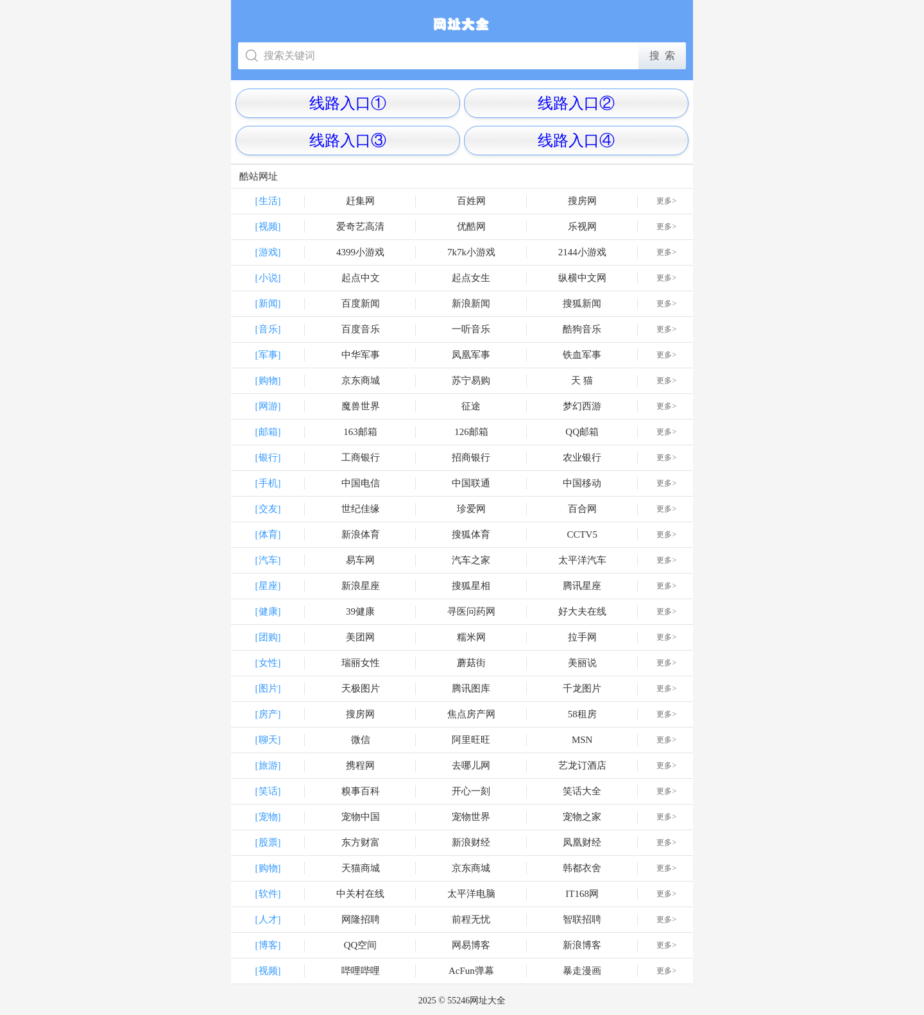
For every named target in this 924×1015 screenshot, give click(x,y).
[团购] (268, 637)
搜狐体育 (471, 534)
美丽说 (582, 663)
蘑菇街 (471, 663)
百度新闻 (360, 303)
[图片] (268, 688)
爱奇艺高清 (360, 226)
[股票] (268, 842)
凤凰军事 (471, 355)
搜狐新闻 (582, 303)
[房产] (268, 714)
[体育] (268, 534)
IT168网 (582, 894)
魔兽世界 (360, 406)
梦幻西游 (582, 406)
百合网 (582, 509)
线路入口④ (576, 140)
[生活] (268, 201)
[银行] (268, 457)
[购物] (268, 380)
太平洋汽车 (582, 560)
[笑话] (268, 791)
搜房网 (582, 201)
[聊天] (268, 740)
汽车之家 (471, 560)
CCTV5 (582, 534)
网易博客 (471, 945)
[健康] (268, 611)
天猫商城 (360, 868)
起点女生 (471, 278)
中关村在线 (360, 894)
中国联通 (471, 483)
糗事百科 (360, 791)
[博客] (268, 945)
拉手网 (582, 637)
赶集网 (360, 201)
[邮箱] (268, 432)
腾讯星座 (582, 586)
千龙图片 (582, 688)
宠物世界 (471, 817)
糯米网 (471, 637)
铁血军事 (582, 355)
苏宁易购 (471, 380)
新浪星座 (360, 586)
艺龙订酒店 (582, 765)
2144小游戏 (582, 252)
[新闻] (268, 303)
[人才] (268, 919)
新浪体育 (360, 534)
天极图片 (360, 688)
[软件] (268, 894)
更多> (666, 200)
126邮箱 (471, 432)
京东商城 (360, 380)
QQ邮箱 (582, 432)
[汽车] (268, 560)
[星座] (268, 586)
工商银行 (360, 457)
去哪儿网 (471, 765)
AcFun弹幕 (471, 971)
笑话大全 (582, 791)
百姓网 (471, 201)
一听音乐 (471, 329)
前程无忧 (471, 919)
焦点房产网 (471, 714)
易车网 (360, 560)
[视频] (268, 226)
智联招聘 (582, 919)
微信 (360, 740)
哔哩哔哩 (360, 971)
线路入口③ (347, 140)
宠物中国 (360, 817)
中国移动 (582, 483)
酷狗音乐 (582, 329)
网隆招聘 (360, 919)
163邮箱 (360, 432)
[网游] (268, 406)
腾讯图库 (471, 688)
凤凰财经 (582, 842)
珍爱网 (471, 509)
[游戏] (268, 252)
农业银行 (582, 457)
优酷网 (471, 226)
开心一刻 (471, 791)
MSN (582, 740)
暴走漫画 (582, 971)
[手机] (268, 483)
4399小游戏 (360, 252)
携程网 (360, 765)
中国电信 (360, 483)
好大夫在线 (582, 611)
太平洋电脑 (471, 894)
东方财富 (360, 842)
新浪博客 (582, 945)
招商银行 (471, 457)
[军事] (268, 355)
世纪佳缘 (360, 509)
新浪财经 (471, 842)
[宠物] (268, 817)
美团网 (360, 637)
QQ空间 (360, 945)
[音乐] (268, 329)
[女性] (268, 663)
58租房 (582, 714)
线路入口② (576, 103)
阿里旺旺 (471, 740)
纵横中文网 (582, 278)
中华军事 (360, 355)
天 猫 (582, 380)
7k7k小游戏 (471, 252)
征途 (471, 406)
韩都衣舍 (582, 868)
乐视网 (582, 226)
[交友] (268, 509)
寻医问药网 (471, 611)
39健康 (360, 611)
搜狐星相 (471, 586)
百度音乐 (360, 329)
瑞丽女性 (360, 663)
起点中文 (360, 278)
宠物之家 (582, 817)
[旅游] (268, 765)
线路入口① (347, 103)
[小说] (268, 278)
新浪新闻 (471, 303)
